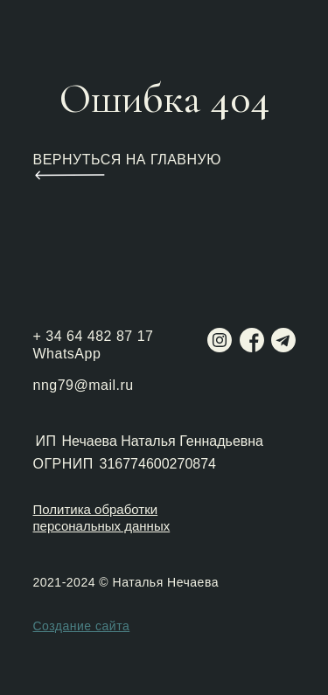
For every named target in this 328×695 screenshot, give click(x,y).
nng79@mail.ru (83, 385)
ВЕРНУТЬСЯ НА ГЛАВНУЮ (127, 159)
